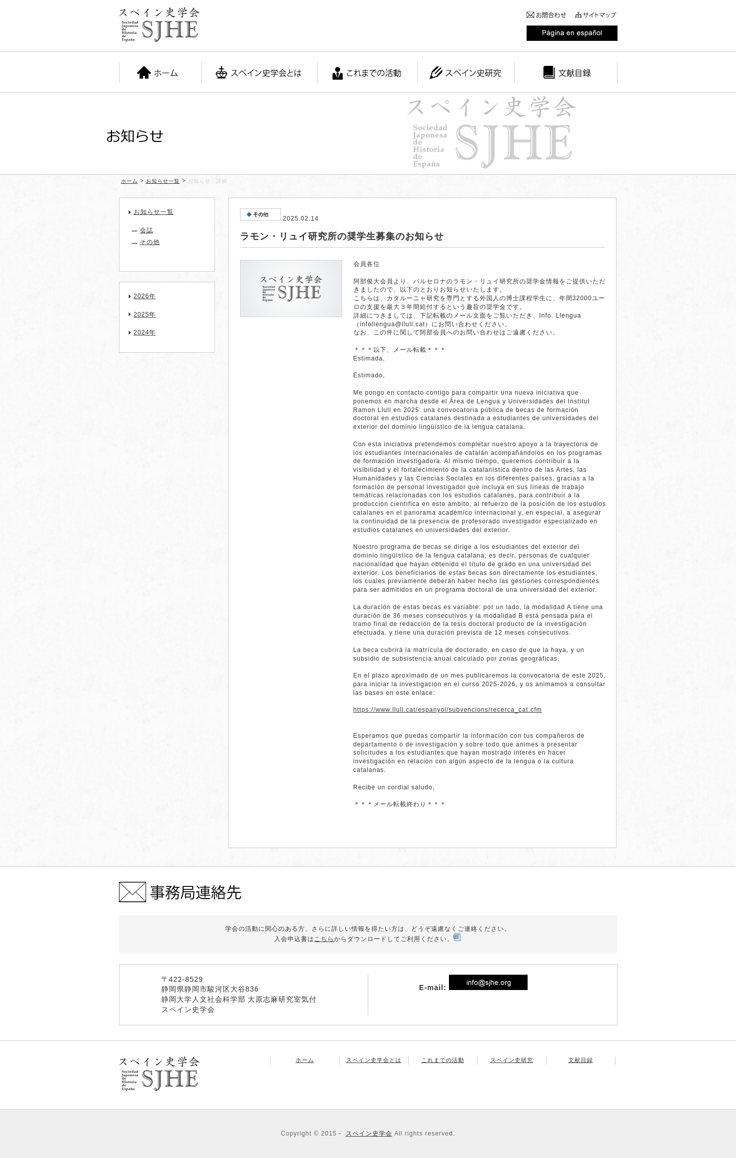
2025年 (145, 314)
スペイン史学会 (369, 1133)
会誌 (146, 230)
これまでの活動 (442, 1060)
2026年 (145, 296)
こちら (324, 939)
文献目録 (580, 1060)
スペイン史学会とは (373, 1060)
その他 (150, 242)
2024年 (145, 332)
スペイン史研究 (511, 1060)
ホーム (129, 181)
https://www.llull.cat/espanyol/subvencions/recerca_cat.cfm (447, 709)
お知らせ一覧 (163, 181)
